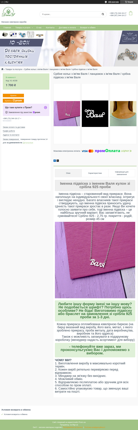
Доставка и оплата (67, 27)
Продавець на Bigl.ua (69, 425)
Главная (7, 27)
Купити (13, 95)
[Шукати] (102, 14)
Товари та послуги (13, 69)
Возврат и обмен (88, 27)
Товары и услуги (22, 27)
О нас (39, 27)
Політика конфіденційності (94, 427)
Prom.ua (82, 422)
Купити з (13, 100)
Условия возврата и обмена (15, 414)
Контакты (50, 27)
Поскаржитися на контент (73, 427)
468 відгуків (113, 2)
